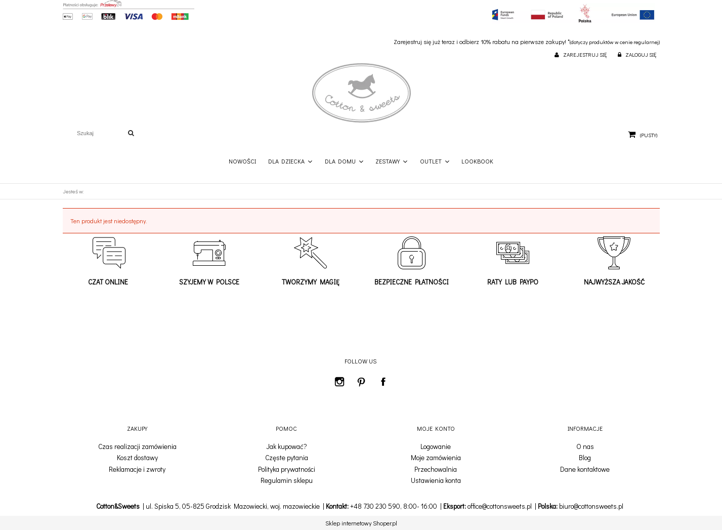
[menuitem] (242, 161)
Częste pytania (286, 457)
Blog (585, 457)
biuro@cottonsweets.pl (591, 506)
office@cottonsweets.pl (500, 506)
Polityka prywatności (286, 469)
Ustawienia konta (436, 480)
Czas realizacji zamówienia (137, 446)
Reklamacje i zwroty (137, 469)
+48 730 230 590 (375, 506)
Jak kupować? (286, 446)
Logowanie (435, 446)
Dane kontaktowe (585, 469)
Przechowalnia (435, 469)
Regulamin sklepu (287, 480)
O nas (585, 446)
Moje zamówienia (436, 457)
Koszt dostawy (137, 457)
